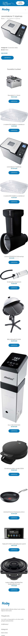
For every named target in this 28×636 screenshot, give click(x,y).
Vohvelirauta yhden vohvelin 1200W (14, 468)
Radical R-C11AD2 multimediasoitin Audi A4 (14, 544)
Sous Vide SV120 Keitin (14, 425)
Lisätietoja (7, 57)
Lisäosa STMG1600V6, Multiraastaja (14, 256)
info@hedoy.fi (4, 624)
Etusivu (3, 18)
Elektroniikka (4, 632)
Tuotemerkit (11, 47)
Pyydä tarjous (20, 3)
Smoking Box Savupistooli (14, 282)
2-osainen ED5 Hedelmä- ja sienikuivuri (14, 124)
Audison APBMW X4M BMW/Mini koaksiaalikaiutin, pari (14, 583)
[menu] (25, 10)
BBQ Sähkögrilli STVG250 (14, 339)
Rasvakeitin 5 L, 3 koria (14, 95)
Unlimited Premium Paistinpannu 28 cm (14, 512)
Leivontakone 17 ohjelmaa (14, 167)
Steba (16, 47)
